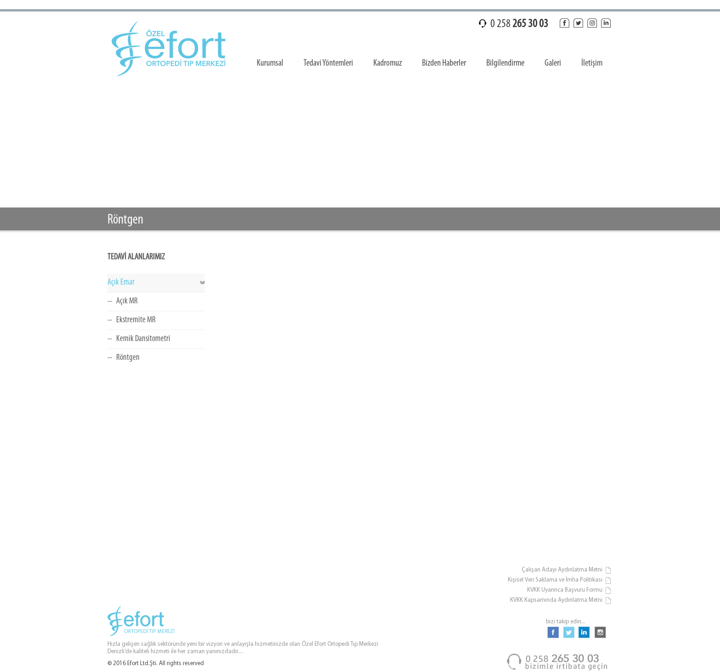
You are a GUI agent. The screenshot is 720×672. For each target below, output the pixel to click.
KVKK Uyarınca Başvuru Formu (569, 590)
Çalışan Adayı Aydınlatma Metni (567, 570)
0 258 (519, 24)
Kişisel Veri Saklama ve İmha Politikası (560, 580)
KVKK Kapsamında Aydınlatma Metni (561, 600)
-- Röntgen (123, 357)
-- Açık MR (122, 301)
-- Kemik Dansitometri (138, 339)
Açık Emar (121, 282)
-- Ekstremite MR (131, 320)
